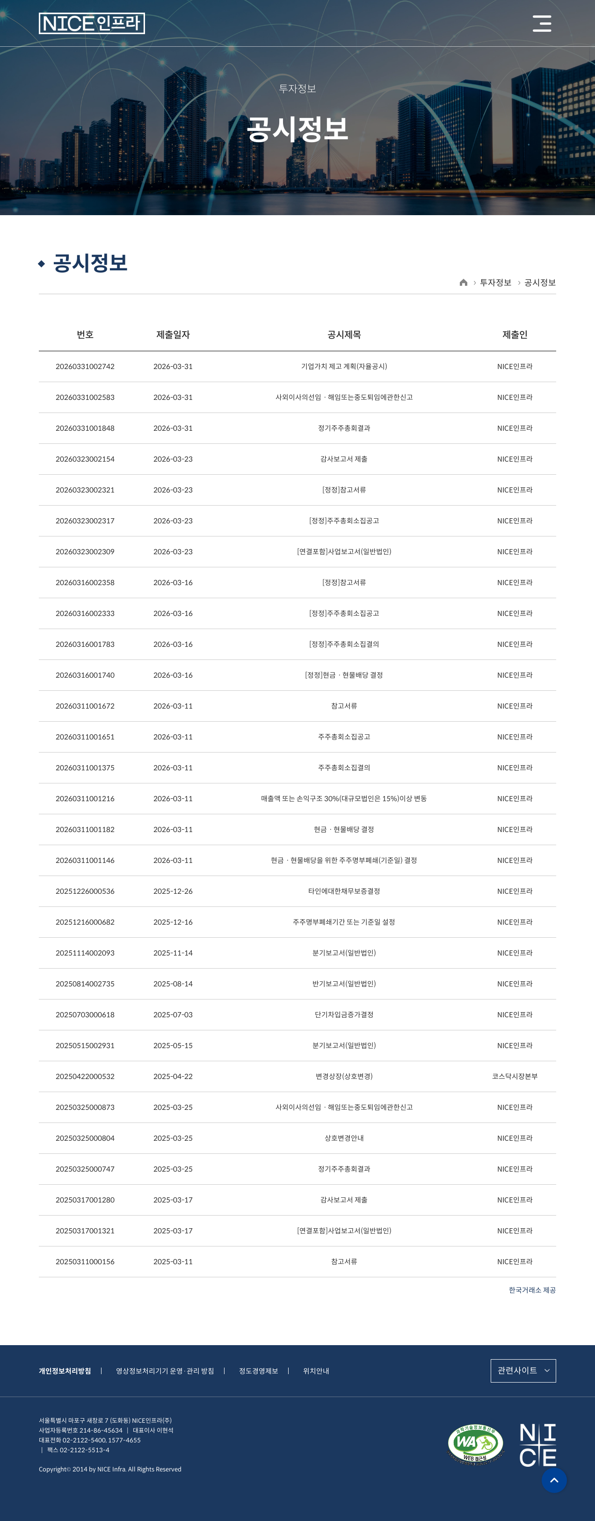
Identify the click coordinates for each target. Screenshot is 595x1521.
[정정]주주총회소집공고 (344, 520)
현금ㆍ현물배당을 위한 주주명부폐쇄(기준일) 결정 (344, 860)
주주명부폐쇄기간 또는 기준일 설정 (344, 922)
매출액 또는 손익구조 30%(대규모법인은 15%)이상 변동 (344, 798)
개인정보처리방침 (65, 1371)
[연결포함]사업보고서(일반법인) (344, 551)
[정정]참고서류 (344, 489)
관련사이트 (517, 1371)
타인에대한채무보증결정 (344, 891)
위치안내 (316, 1371)
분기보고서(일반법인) (344, 953)
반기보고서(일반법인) (344, 983)
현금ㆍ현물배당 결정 (344, 829)
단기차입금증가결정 (344, 1014)
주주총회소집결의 (344, 767)
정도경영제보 (258, 1371)
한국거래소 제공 (532, 1290)
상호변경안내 (344, 1138)
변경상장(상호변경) (344, 1076)
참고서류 (344, 706)
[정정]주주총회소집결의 (344, 644)
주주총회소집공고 (344, 736)
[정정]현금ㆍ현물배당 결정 (344, 675)
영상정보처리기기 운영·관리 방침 (165, 1371)
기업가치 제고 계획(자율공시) (344, 366)
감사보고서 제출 (344, 459)
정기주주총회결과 (344, 428)
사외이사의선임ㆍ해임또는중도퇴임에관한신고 (344, 397)
